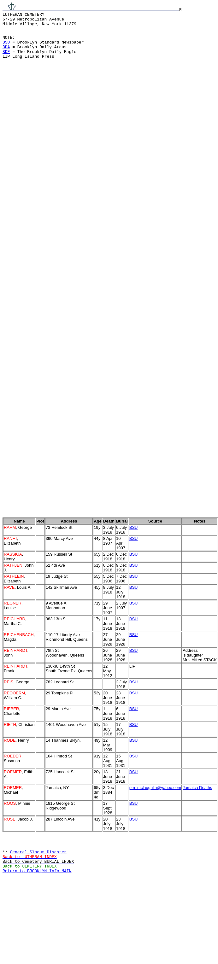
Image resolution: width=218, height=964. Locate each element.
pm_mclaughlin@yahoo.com (155, 829)
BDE (6, 59)
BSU (6, 47)
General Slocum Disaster (38, 896)
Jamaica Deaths (197, 829)
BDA (6, 53)
